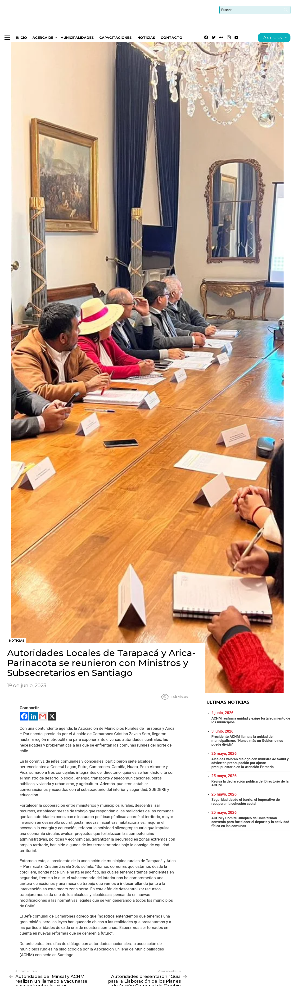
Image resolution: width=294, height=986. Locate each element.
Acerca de (42, 40)
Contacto (171, 39)
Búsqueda (285, 11)
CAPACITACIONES (115, 39)
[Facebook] (24, 718)
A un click (272, 40)
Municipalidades (77, 39)
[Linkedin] (33, 718)
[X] (52, 718)
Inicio (21, 39)
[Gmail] (43, 718)
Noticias (146, 39)
